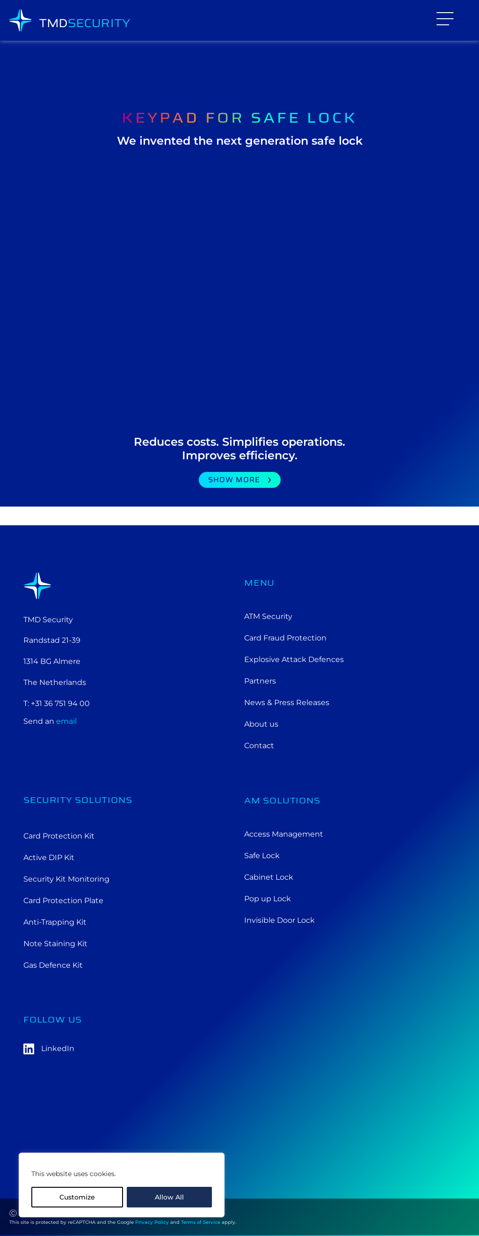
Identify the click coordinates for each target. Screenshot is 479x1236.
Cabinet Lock (268, 877)
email (66, 721)
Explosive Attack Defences (294, 659)
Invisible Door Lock (279, 920)
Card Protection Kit (58, 835)
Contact (259, 745)
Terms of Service (200, 1222)
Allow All (169, 1197)
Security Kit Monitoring (66, 879)
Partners (260, 681)
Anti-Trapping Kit (55, 922)
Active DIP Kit (48, 857)
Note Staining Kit (55, 943)
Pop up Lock (267, 898)
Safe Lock (262, 855)
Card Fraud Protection (285, 637)
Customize (77, 1197)
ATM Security (268, 616)
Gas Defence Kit (53, 965)
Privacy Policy (152, 1222)
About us (261, 724)
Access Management (283, 834)
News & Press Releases (286, 702)
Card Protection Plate (63, 900)
